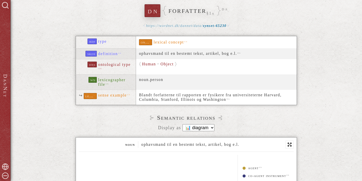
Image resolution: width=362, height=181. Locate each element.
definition (108, 54)
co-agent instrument (264, 176)
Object (167, 64)
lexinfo (91, 96)
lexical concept (169, 42)
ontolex (146, 42)
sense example (112, 95)
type (102, 41)
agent (251, 168)
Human (149, 64)
